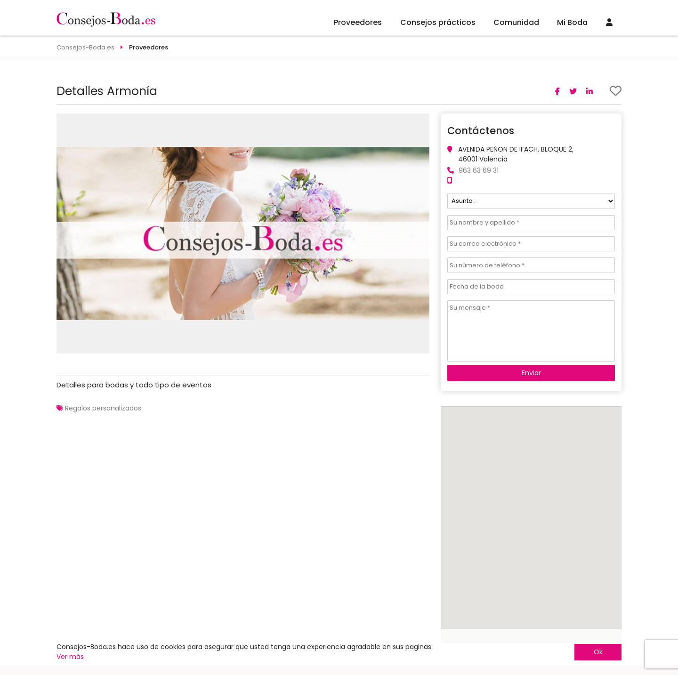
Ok (598, 652)
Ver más (70, 656)
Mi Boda (572, 22)
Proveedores (358, 22)
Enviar (531, 373)
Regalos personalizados (103, 408)
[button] (420, 121)
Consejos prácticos (438, 22)
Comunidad (516, 22)
